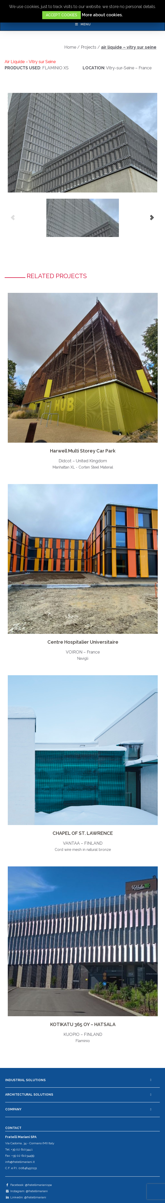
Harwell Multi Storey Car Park (83, 451)
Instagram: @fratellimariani (26, 1191)
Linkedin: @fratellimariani (25, 1197)
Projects (88, 47)
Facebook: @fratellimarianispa (28, 1185)
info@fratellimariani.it (20, 1162)
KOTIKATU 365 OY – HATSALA (83, 1024)
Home (70, 47)
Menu (82, 24)
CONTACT (13, 1128)
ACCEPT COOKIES (61, 15)
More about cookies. (102, 14)
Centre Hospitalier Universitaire (82, 642)
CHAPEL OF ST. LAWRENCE (83, 833)
